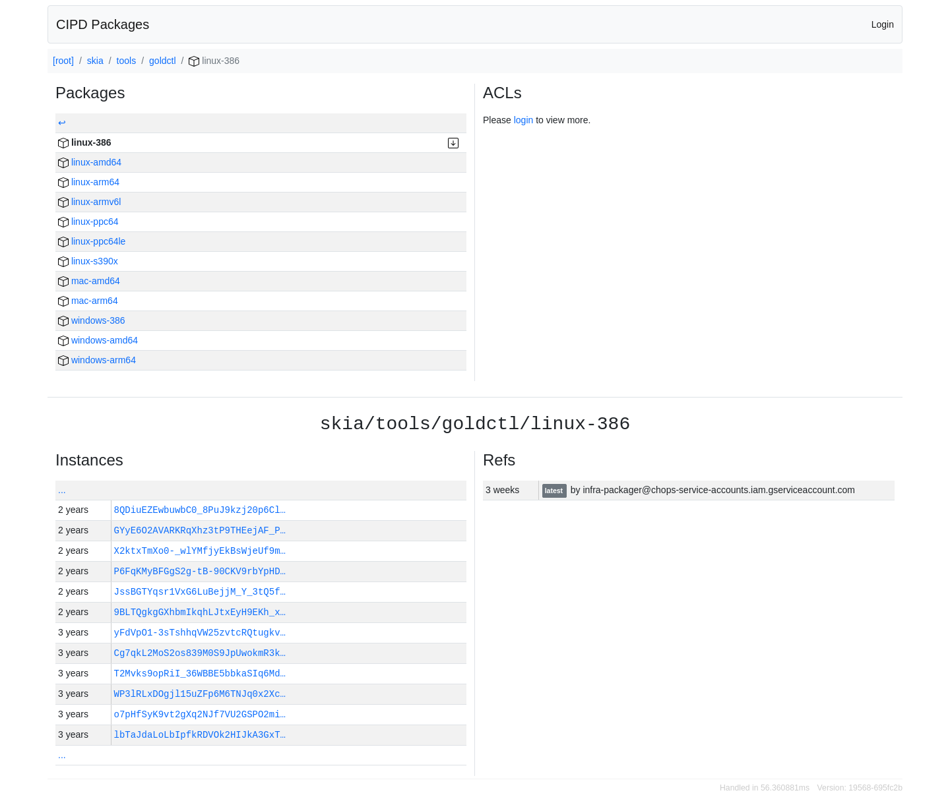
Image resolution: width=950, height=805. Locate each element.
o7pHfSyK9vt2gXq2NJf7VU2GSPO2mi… (200, 714)
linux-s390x (88, 261)
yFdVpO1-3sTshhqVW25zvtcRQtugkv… (200, 632)
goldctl (162, 60)
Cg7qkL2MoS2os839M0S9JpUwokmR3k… (200, 653)
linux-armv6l (89, 201)
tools (127, 60)
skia (95, 60)
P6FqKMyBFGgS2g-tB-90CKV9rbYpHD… (200, 571)
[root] (63, 60)
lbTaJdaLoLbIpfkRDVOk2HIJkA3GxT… (200, 735)
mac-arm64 (88, 300)
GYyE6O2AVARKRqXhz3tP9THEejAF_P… (200, 530)
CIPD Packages (102, 24)
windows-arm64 (97, 360)
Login (882, 24)
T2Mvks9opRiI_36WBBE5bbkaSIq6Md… (200, 673)
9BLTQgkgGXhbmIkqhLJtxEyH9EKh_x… (200, 612)
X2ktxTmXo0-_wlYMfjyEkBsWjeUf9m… (200, 551)
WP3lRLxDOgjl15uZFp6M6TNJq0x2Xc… (200, 694)
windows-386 (91, 320)
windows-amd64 (98, 340)
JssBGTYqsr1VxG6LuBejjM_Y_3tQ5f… (200, 591)
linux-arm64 (88, 182)
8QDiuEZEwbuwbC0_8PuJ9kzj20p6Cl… (200, 510)
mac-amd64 (89, 281)
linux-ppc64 (88, 221)
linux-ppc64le (91, 241)
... (62, 490)
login (524, 120)
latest (555, 490)
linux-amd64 (89, 162)
